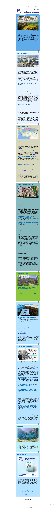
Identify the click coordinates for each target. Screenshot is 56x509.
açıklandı (27, 446)
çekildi (20, 298)
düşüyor (29, 490)
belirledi (24, 90)
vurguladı (33, 154)
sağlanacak (19, 178)
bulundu (37, 96)
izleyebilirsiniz (33, 382)
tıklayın (33, 368)
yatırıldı (24, 170)
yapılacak (21, 148)
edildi (20, 81)
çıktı (37, 120)
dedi (37, 244)
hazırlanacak (20, 403)
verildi (21, 214)
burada (34, 239)
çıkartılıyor (24, 333)
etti (24, 267)
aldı (29, 113)
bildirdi (19, 162)
